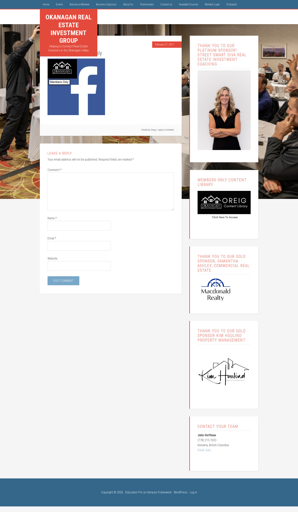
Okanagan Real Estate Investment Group (68, 28)
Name (52, 218)
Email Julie (204, 450)
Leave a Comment (166, 130)
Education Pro (134, 492)
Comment (55, 170)
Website (52, 258)
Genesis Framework (159, 492)
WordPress (180, 492)
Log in (193, 492)
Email (52, 238)
